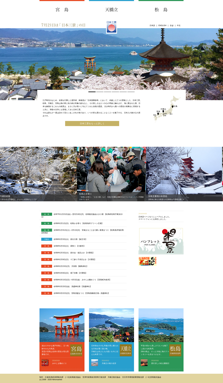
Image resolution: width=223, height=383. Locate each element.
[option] (111, 174)
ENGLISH (162, 25)
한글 (171, 25)
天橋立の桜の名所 (109, 363)
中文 (179, 25)
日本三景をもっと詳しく (92, 123)
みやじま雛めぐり (59, 363)
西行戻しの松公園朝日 (160, 363)
